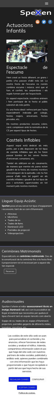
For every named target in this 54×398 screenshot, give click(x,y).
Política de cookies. (27, 393)
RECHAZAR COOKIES (19, 379)
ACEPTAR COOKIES (27, 387)
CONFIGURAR (38, 379)
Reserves (10, 271)
